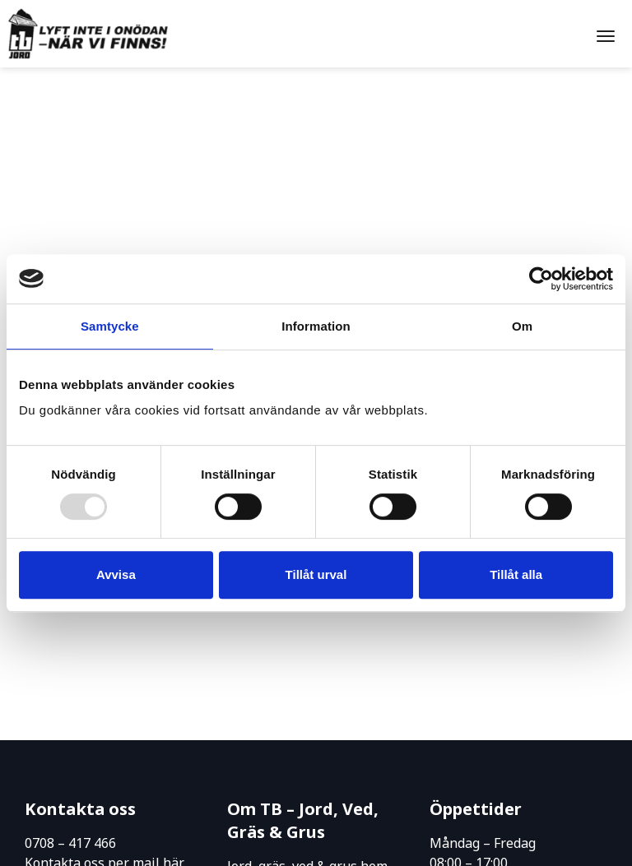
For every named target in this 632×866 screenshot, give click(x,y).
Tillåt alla (516, 574)
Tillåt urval (316, 574)
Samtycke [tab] (110, 326)
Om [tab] (522, 326)
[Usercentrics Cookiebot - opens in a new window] (541, 278)
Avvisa (116, 574)
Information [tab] (316, 326)
